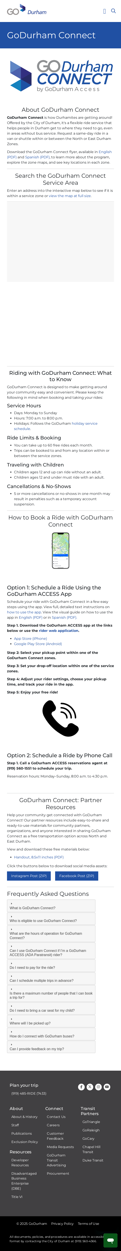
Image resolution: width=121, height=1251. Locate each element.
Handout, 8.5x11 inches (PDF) (39, 857)
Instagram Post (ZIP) (29, 876)
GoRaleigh (91, 1130)
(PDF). (72, 617)
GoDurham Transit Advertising (56, 1160)
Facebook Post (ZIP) (76, 876)
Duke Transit (92, 1160)
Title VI (17, 1197)
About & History (24, 1117)
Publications (21, 1134)
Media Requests (60, 1147)
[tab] (51, 906)
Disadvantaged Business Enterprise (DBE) (24, 1180)
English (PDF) (30, 617)
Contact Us (56, 1117)
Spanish (32, 157)
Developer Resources (20, 1162)
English (105, 152)
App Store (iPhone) (30, 638)
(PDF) (12, 157)
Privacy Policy (62, 1224)
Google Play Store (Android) (38, 644)
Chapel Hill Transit (91, 1149)
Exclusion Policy (24, 1142)
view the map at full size (70, 196)
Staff (15, 1125)
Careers (53, 1125)
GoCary (88, 1139)
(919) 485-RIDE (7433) (28, 1094)
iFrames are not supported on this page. (60, 282)
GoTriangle (91, 1122)
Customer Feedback (55, 1136)
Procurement (58, 1174)
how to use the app (24, 612)
